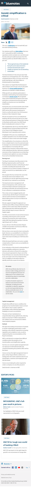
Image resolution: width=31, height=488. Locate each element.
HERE (21, 292)
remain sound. (13, 96)
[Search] (28, 3)
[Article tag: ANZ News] (6, 397)
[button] (2, 3)
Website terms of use (6, 477)
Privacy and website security (8, 474)
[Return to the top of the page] (28, 467)
